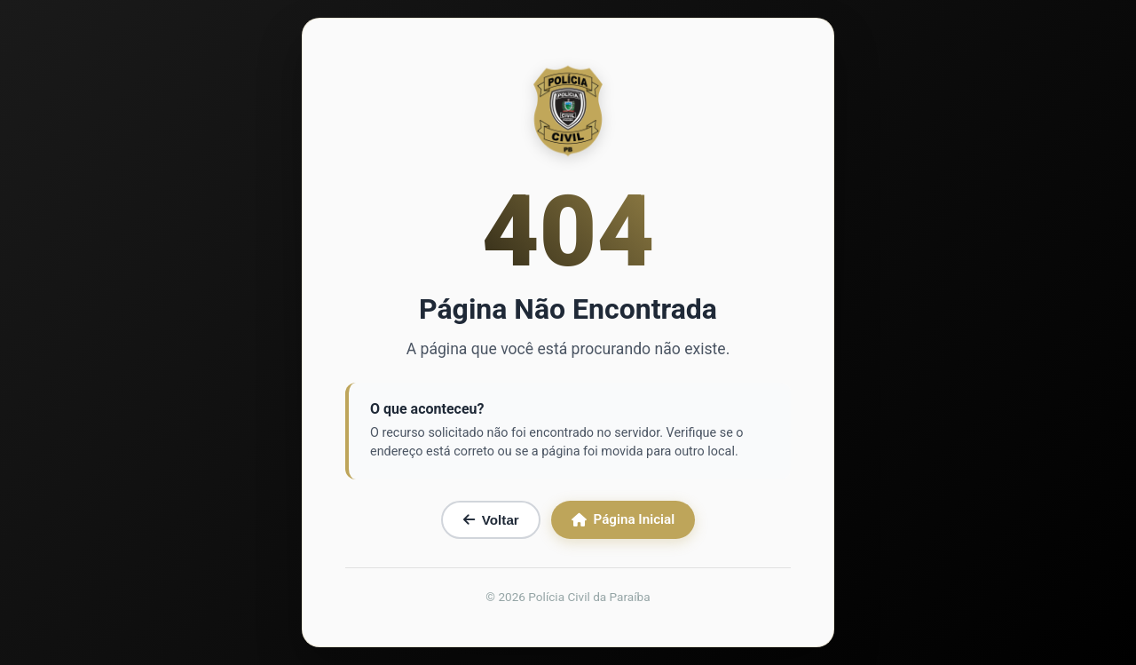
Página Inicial (623, 519)
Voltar (491, 519)
